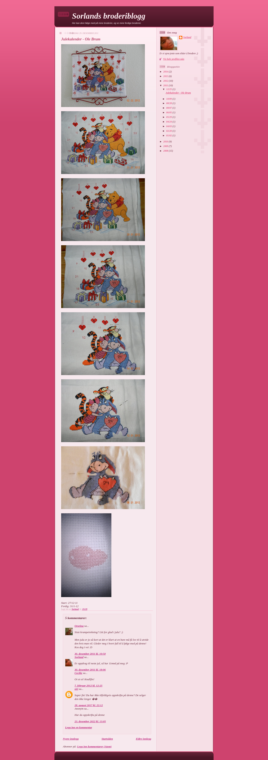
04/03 (169, 126)
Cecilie (78, 673)
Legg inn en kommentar (78, 727)
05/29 (169, 117)
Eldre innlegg (143, 738)
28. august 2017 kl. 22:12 (89, 705)
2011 (166, 85)
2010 (166, 141)
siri (76, 688)
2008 (166, 151)
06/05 (169, 112)
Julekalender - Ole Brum (178, 93)
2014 (166, 71)
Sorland (79, 657)
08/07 (169, 108)
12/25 (169, 89)
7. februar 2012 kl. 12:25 (88, 685)
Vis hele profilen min (173, 59)
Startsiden (107, 738)
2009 (166, 146)
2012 (166, 81)
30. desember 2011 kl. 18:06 (90, 669)
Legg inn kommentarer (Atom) (94, 746)
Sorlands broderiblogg (108, 16)
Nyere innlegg (71, 738)
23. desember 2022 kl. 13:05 (90, 721)
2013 (166, 76)
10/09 (169, 99)
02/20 (169, 131)
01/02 (169, 135)
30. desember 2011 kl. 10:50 (90, 653)
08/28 (169, 103)
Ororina (79, 625)
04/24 (169, 121)
